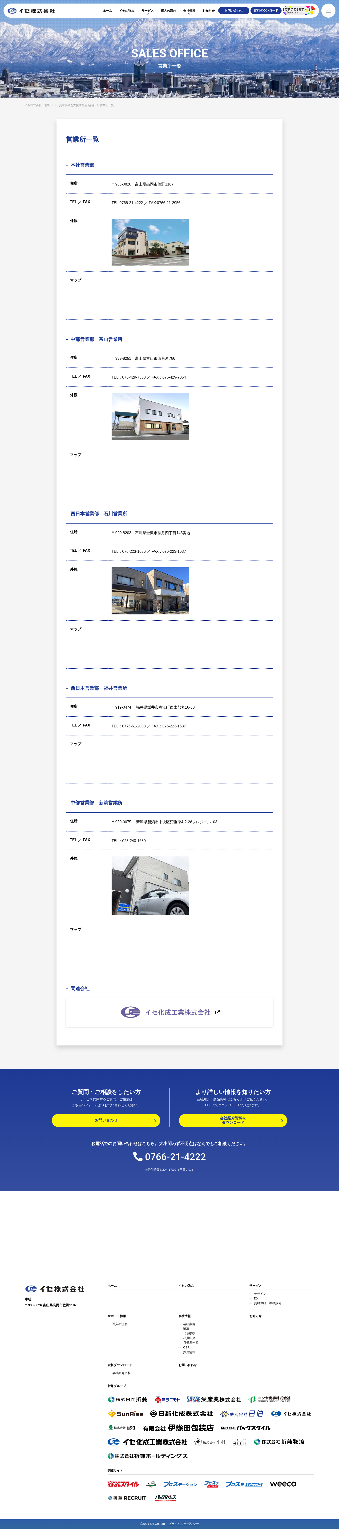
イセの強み (126, 10)
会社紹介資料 (121, 1373)
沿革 (186, 1329)
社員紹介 (189, 1338)
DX (256, 1298)
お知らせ (208, 10)
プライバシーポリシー (183, 1523)
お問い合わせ (187, 1365)
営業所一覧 (190, 1342)
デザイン (260, 1293)
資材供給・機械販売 (268, 1303)
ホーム (107, 10)
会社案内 (189, 1324)
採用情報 (189, 1352)
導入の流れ (168, 10)
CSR (186, 1347)
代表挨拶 (189, 1333)
